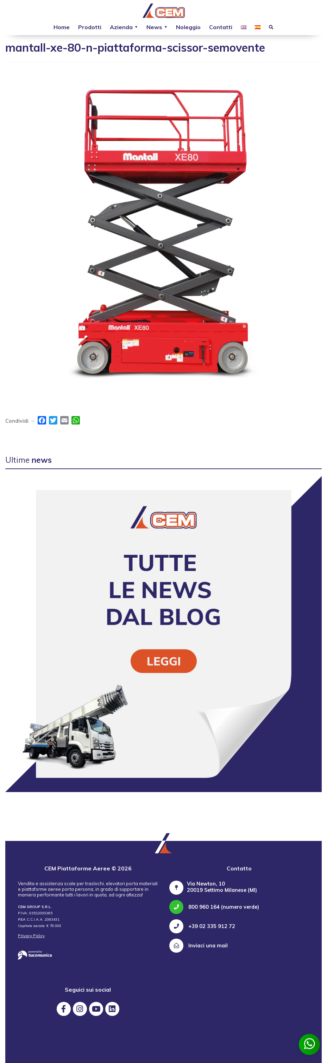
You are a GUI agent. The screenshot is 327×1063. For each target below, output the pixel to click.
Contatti (220, 27)
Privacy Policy (31, 935)
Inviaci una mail (198, 945)
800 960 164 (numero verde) (214, 907)
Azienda (121, 27)
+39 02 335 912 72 (202, 926)
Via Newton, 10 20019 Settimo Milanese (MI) (222, 887)
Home (62, 27)
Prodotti (89, 27)
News (154, 27)
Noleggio (188, 27)
